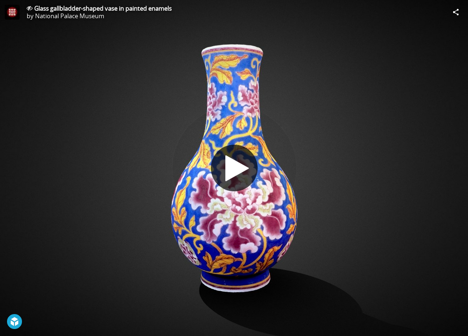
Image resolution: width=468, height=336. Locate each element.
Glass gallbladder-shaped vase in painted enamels (103, 8)
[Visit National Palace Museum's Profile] (12, 12)
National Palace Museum (69, 16)
